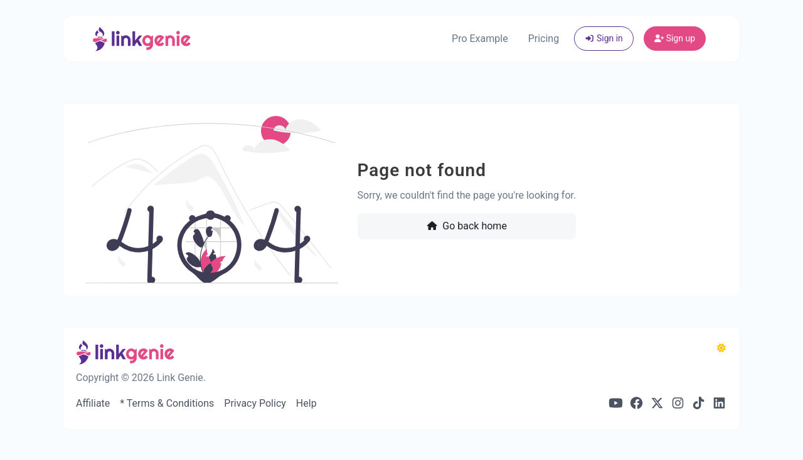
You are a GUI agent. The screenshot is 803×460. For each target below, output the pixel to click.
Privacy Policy (255, 403)
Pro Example (480, 38)
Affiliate (93, 403)
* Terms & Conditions (167, 403)
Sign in (604, 38)
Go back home (467, 226)
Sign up (674, 38)
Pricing (544, 38)
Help (306, 403)
